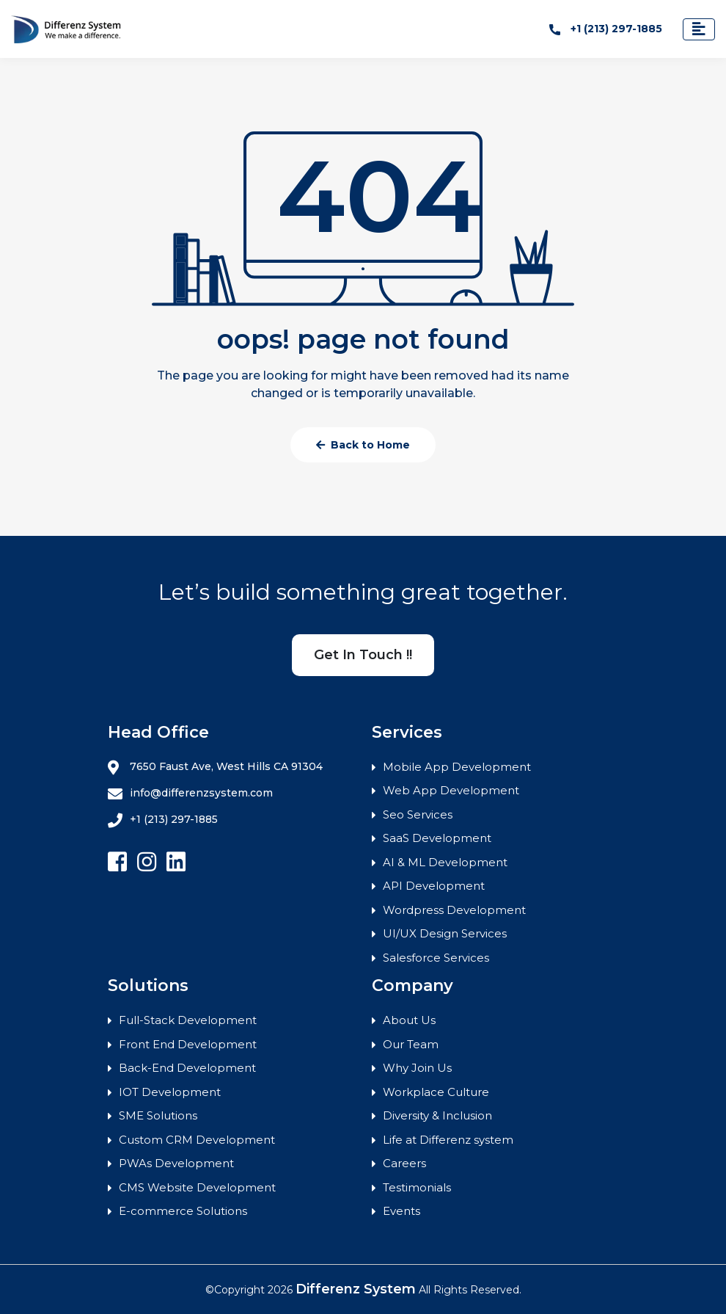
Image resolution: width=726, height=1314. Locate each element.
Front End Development (188, 1044)
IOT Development (170, 1092)
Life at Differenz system (448, 1140)
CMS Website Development (197, 1187)
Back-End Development (187, 1068)
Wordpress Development (454, 910)
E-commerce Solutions (183, 1211)
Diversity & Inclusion (437, 1115)
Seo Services (417, 814)
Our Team (411, 1044)
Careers (404, 1163)
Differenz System (356, 1289)
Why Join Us (417, 1068)
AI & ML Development (445, 862)
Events (401, 1211)
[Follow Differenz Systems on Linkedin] (176, 862)
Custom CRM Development (197, 1140)
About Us (409, 1020)
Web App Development (451, 790)
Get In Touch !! (363, 655)
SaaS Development (437, 838)
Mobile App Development (457, 767)
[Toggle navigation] (699, 29)
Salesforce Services (436, 958)
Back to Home (363, 444)
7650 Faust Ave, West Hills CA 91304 (215, 767)
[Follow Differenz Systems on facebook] (117, 862)
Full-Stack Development (188, 1020)
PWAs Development (176, 1163)
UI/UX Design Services (445, 933)
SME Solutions (158, 1115)
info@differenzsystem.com (190, 793)
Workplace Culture (436, 1092)
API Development (434, 886)
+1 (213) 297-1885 (605, 28)
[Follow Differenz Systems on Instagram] (146, 862)
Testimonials (417, 1187)
